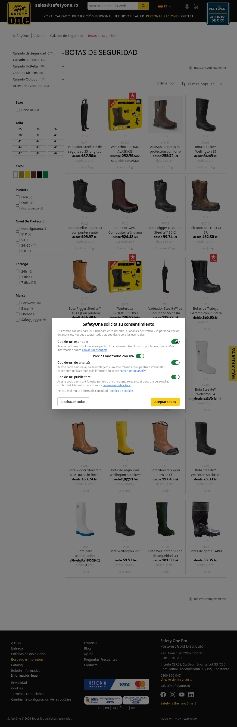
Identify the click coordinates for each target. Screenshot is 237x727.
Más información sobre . (118, 371)
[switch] (175, 341)
